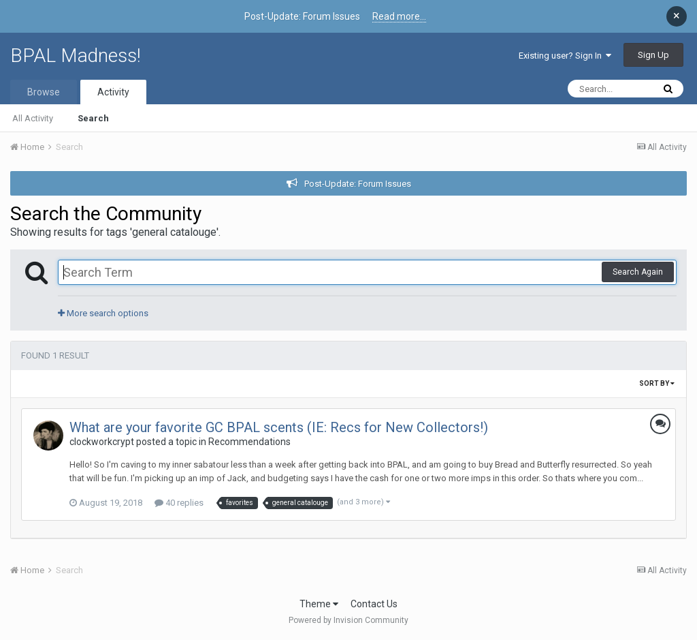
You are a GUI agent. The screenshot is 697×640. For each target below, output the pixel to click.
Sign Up (653, 55)
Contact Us (374, 603)
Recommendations (249, 441)
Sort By (657, 383)
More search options (103, 313)
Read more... (399, 16)
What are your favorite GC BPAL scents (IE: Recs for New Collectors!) (278, 427)
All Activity (32, 118)
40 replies (179, 503)
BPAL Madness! (75, 55)
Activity (113, 92)
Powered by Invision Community (348, 620)
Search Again (638, 272)
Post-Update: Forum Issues (357, 184)
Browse (43, 92)
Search (93, 118)
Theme (318, 603)
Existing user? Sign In (565, 55)
